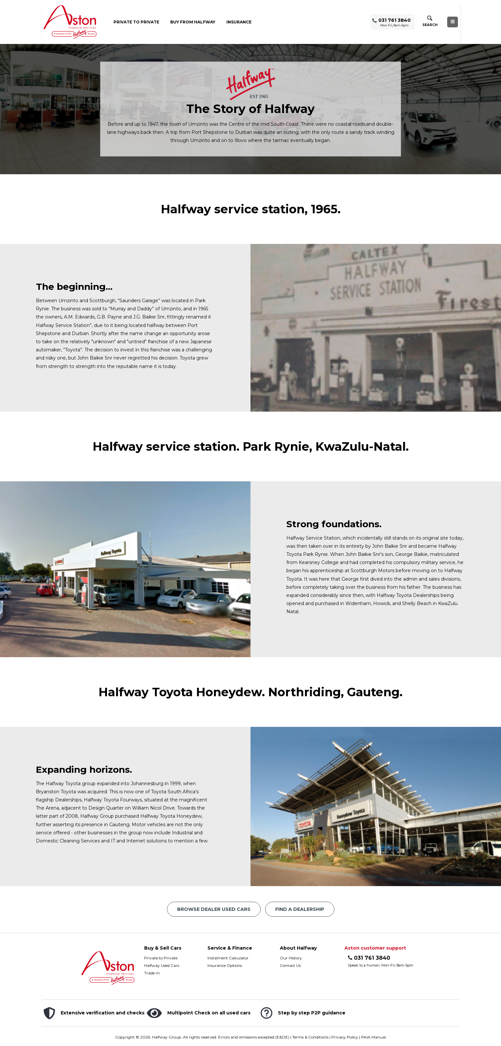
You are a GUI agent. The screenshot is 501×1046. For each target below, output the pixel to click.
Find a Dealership (299, 909)
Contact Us (290, 965)
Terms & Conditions (310, 1037)
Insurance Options (224, 965)
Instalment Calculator (228, 957)
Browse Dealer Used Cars (213, 909)
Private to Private (136, 22)
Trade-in (152, 972)
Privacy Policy (344, 1037)
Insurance (238, 22)
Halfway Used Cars (161, 965)
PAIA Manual (373, 1037)
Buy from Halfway (192, 22)
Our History (291, 957)
